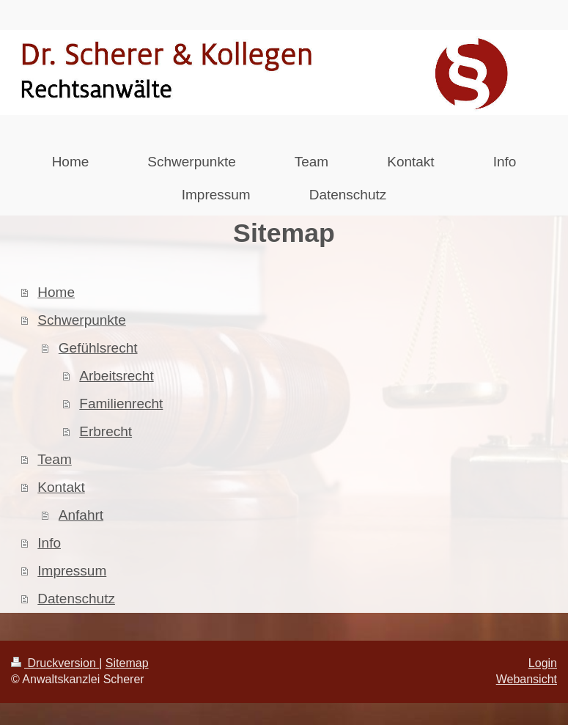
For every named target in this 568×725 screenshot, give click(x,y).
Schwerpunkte (81, 320)
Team (54, 459)
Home (56, 292)
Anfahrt (81, 515)
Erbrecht (105, 431)
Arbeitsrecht (116, 375)
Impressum (71, 570)
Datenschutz (76, 598)
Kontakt (60, 487)
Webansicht (526, 679)
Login (542, 663)
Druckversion (55, 663)
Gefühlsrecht (98, 348)
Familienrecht (121, 403)
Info (49, 543)
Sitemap (127, 663)
